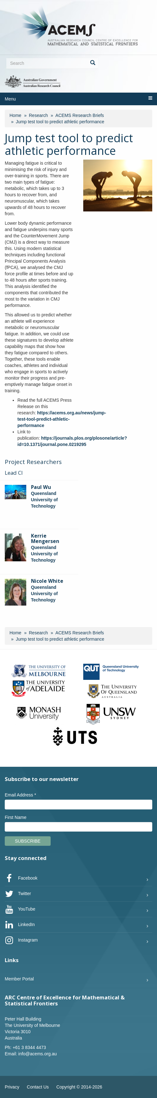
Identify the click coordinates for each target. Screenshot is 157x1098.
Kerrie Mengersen (45, 539)
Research (38, 115)
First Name (15, 817)
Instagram (21, 940)
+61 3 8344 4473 (29, 1047)
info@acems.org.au (37, 1053)
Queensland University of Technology (44, 500)
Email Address (20, 794)
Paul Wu (41, 487)
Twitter (18, 893)
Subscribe (28, 841)
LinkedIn (20, 924)
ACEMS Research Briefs (79, 115)
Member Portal (19, 978)
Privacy (12, 1086)
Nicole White (47, 581)
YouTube (20, 909)
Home (15, 115)
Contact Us (38, 1086)
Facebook (21, 878)
